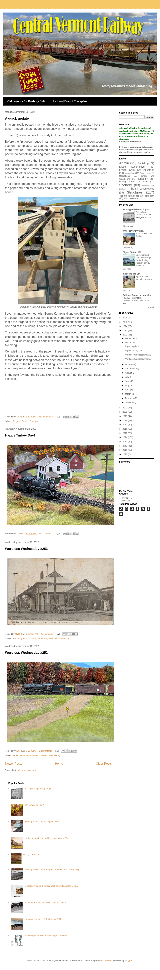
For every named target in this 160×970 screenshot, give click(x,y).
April (127, 389)
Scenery (125, 185)
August (128, 373)
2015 (125, 433)
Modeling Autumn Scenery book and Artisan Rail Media (51, 886)
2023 (125, 330)
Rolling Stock (126, 181)
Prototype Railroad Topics (136, 209)
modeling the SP (131, 274)
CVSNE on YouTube (127, 499)
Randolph (142, 178)
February (129, 398)
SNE (145, 181)
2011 (125, 450)
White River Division (133, 231)
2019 (125, 416)
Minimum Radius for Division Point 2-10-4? (45, 902)
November (130, 342)
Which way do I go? (34, 805)
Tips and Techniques (129, 196)
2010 (125, 454)
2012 (125, 446)
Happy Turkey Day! (20, 435)
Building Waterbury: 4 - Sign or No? (42, 821)
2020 (125, 412)
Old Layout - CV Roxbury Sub (26, 101)
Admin (124, 163)
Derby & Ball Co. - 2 (32, 854)
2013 (125, 441)
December (130, 338)
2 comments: (47, 634)
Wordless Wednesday (58, 638)
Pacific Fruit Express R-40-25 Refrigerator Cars (143, 215)
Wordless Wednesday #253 (26, 549)
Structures (34, 421)
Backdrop (143, 163)
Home (59, 763)
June (127, 381)
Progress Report (20, 421)
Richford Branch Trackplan (70, 101)
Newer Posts (13, 763)
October (129, 364)
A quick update (17, 118)
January (129, 402)
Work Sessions (131, 198)
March (128, 394)
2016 (125, 429)
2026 (125, 317)
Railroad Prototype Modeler (137, 295)
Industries (148, 169)
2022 (125, 334)
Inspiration (129, 173)
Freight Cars (127, 169)
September (130, 368)
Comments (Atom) (27, 770)
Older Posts (104, 763)
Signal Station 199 (132, 252)
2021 (125, 407)
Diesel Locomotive (132, 166)
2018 (125, 420)
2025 (125, 322)
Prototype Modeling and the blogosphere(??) (46, 838)
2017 (125, 424)
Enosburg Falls (20, 638)
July (127, 377)
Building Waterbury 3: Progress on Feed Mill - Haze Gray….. (54, 869)
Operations (124, 176)
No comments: (46, 416)
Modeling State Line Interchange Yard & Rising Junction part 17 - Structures (143, 260)
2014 (125, 437)
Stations (32, 638)
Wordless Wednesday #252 (26, 652)
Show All (151, 307)
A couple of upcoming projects (39, 788)
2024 (125, 326)
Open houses (145, 173)
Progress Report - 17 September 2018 (43, 919)
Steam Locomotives (28, 755)
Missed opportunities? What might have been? (47, 935)
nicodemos (106, 960)
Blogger (128, 960)
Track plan (149, 196)
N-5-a (15, 755)
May (127, 385)
